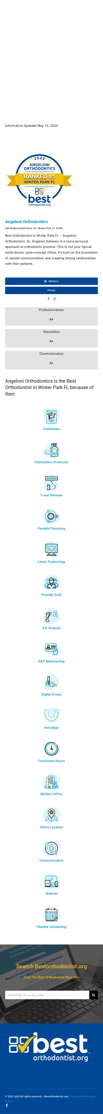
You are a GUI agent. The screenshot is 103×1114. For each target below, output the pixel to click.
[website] (51, 874)
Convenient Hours (51, 761)
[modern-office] (51, 775)
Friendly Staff (51, 595)
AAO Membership (51, 661)
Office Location (51, 827)
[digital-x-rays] (51, 675)
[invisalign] (51, 709)
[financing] (51, 509)
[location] (51, 808)
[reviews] (51, 476)
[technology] (51, 543)
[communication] (51, 841)
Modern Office (51, 794)
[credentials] (51, 410)
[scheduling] (51, 908)
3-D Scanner (51, 628)
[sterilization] (51, 443)
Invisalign (51, 728)
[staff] (51, 576)
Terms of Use (77, 1096)
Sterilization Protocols (51, 462)
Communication (51, 860)
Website (51, 894)
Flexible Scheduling (51, 927)
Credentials (51, 429)
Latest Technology (51, 562)
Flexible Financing (51, 528)
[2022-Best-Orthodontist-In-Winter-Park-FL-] (39, 146)
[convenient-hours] (51, 742)
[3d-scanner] (51, 609)
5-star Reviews (52, 495)
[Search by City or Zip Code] (47, 995)
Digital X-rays (51, 694)
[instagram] (54, 299)
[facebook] (48, 299)
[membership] (51, 642)
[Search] (93, 995)
